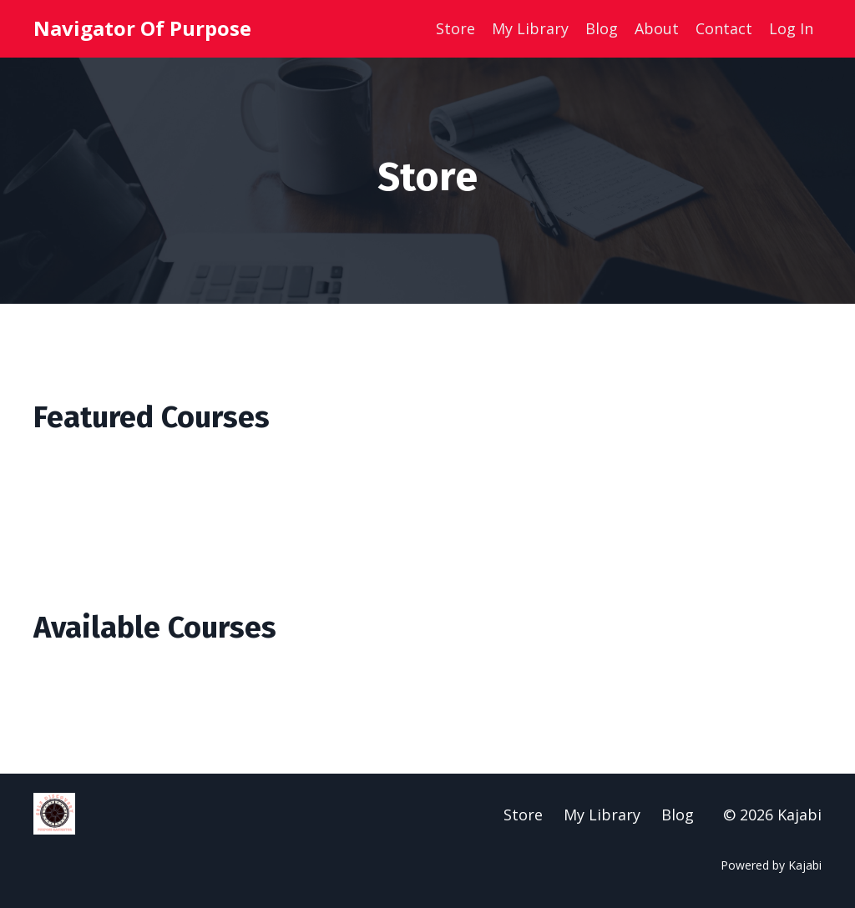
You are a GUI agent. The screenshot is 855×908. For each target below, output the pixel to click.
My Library (530, 28)
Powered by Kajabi (771, 865)
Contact (724, 28)
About (657, 28)
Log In (791, 28)
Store (455, 28)
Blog (601, 28)
